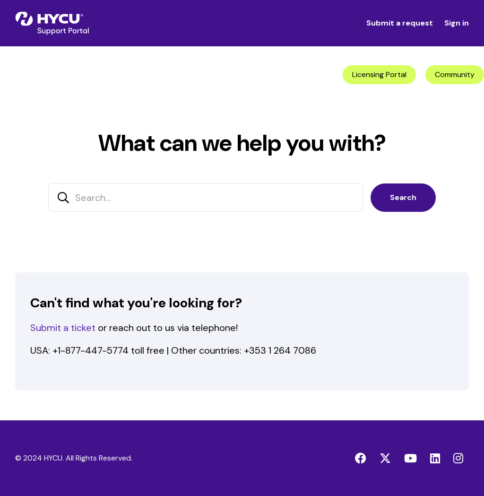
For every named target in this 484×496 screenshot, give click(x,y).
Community (455, 74)
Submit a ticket (62, 328)
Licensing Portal (379, 74)
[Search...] (205, 197)
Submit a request (399, 23)
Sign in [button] (456, 23)
